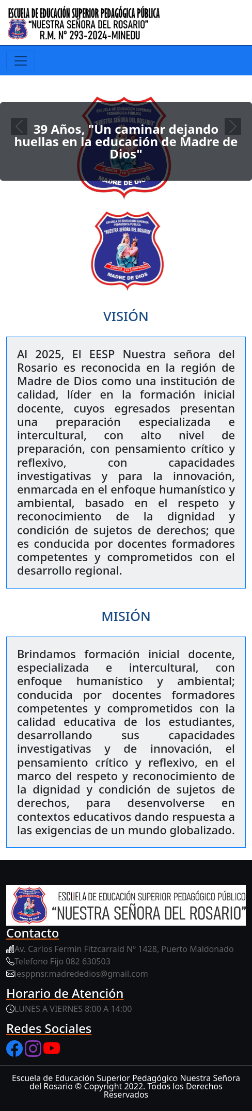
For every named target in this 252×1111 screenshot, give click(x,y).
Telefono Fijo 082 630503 (62, 961)
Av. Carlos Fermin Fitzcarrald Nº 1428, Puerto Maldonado (124, 949)
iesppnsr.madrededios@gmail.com (81, 973)
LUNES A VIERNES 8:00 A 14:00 (73, 1008)
